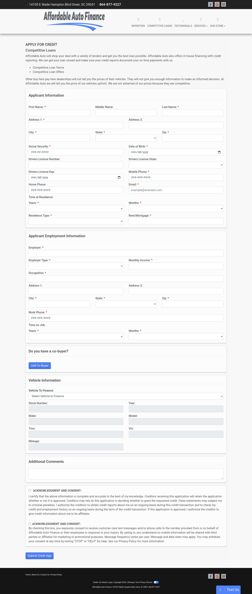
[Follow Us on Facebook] (210, 4)
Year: (132, 403)
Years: (33, 203)
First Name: (36, 107)
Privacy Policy (128, 541)
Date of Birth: (137, 146)
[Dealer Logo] (74, 21)
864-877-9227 (110, 4)
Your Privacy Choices (147, 582)
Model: (133, 416)
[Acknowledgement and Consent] (30, 490)
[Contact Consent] (30, 524)
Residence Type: (39, 215)
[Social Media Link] (223, 4)
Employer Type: (38, 260)
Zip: (164, 132)
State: (99, 132)
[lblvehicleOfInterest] (126, 396)
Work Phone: (37, 312)
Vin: (131, 428)
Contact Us (45, 575)
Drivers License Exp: (42, 172)
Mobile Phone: (138, 172)
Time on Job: (37, 325)
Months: (134, 203)
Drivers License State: (143, 159)
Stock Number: (38, 403)
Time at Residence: (41, 197)
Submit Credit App (39, 555)
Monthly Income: (139, 260)
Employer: (35, 247)
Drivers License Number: (44, 159)
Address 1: (35, 119)
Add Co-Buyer (40, 365)
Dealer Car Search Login (103, 582)
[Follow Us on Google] (217, 4)
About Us (35, 575)
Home (28, 575)
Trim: (32, 428)
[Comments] (126, 473)
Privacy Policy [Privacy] (56, 575)
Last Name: (169, 107)
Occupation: (36, 273)
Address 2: (135, 119)
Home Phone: (37, 184)
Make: (33, 416)
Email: (133, 184)
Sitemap (130, 582)
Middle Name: (104, 107)
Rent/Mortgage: (139, 215)
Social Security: (39, 146)
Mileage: (34, 441)
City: (31, 132)
